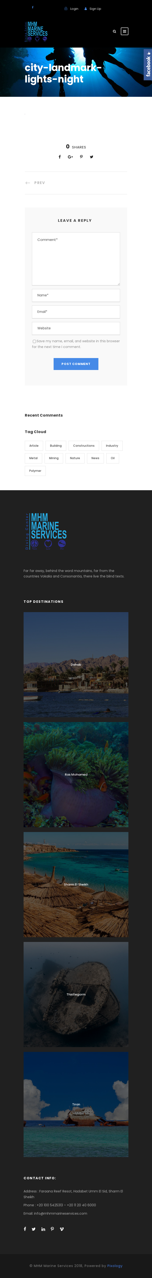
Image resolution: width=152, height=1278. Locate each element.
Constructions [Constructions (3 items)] (84, 446)
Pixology (115, 1265)
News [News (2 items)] (95, 458)
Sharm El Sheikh (76, 884)
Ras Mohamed (76, 774)
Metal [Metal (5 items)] (33, 458)
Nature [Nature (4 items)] (75, 458)
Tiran (76, 1104)
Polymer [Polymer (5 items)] (35, 471)
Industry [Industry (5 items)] (112, 446)
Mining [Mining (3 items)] (54, 458)
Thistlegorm (76, 994)
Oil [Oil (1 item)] (113, 458)
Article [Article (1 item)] (34, 446)
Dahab (76, 664)
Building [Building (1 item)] (56, 446)
